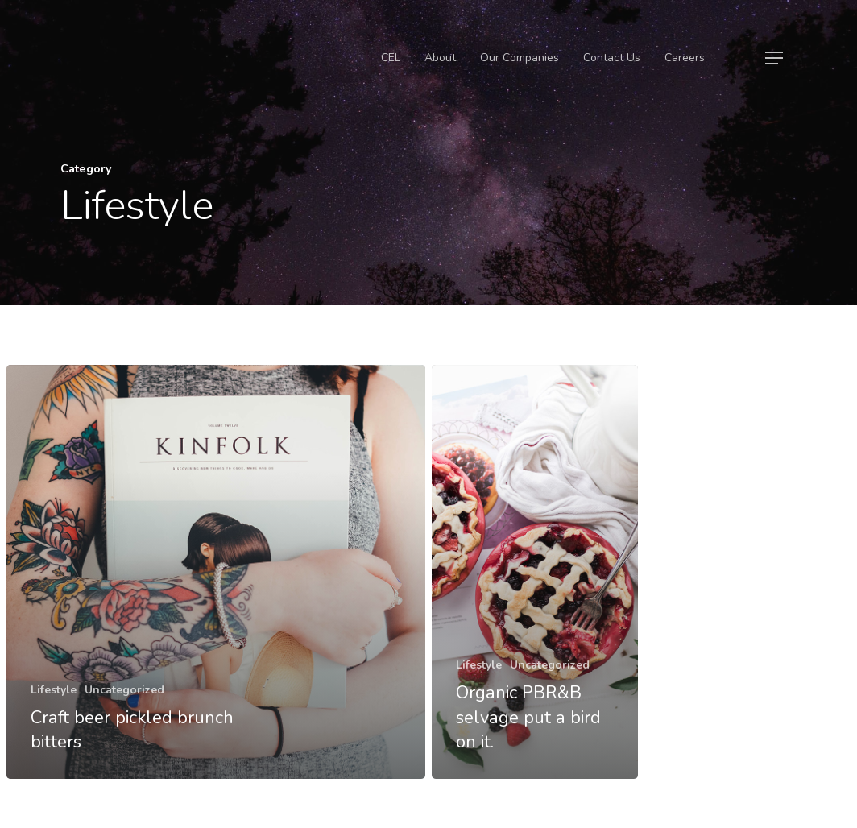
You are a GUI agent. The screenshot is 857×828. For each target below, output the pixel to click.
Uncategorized (124, 690)
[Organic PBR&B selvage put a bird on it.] (535, 572)
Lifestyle (54, 690)
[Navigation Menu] (775, 58)
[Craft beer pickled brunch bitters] (215, 572)
